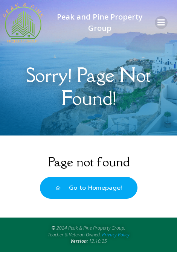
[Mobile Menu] (161, 22)
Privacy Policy (116, 234)
